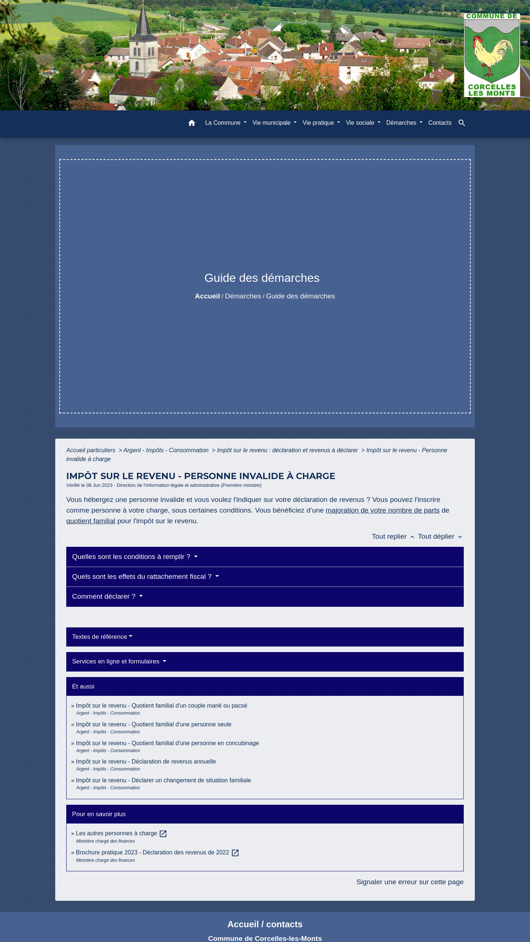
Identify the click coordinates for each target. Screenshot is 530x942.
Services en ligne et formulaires (116, 661)
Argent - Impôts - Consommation (166, 450)
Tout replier (395, 536)
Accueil (207, 296)
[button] (191, 124)
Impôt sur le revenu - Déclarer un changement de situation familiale (163, 780)
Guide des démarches (300, 296)
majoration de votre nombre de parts (382, 510)
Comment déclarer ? (104, 596)
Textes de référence (99, 636)
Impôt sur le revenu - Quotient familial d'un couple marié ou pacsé (161, 705)
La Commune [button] (223, 123)
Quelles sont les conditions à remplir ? (132, 556)
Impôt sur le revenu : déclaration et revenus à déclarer (288, 450)
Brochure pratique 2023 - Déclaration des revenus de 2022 (158, 852)
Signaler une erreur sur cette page (410, 882)
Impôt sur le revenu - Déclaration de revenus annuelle (146, 761)
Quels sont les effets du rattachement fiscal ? (142, 576)
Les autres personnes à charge (121, 833)
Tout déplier (441, 536)
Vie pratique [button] (319, 123)
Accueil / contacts (265, 924)
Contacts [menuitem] (440, 123)
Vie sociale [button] (361, 123)
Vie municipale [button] (272, 123)
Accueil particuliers (91, 450)
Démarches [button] (402, 123)
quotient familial (90, 521)
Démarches (243, 296)
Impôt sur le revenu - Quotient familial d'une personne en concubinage (167, 743)
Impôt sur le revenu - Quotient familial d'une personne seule (154, 724)
